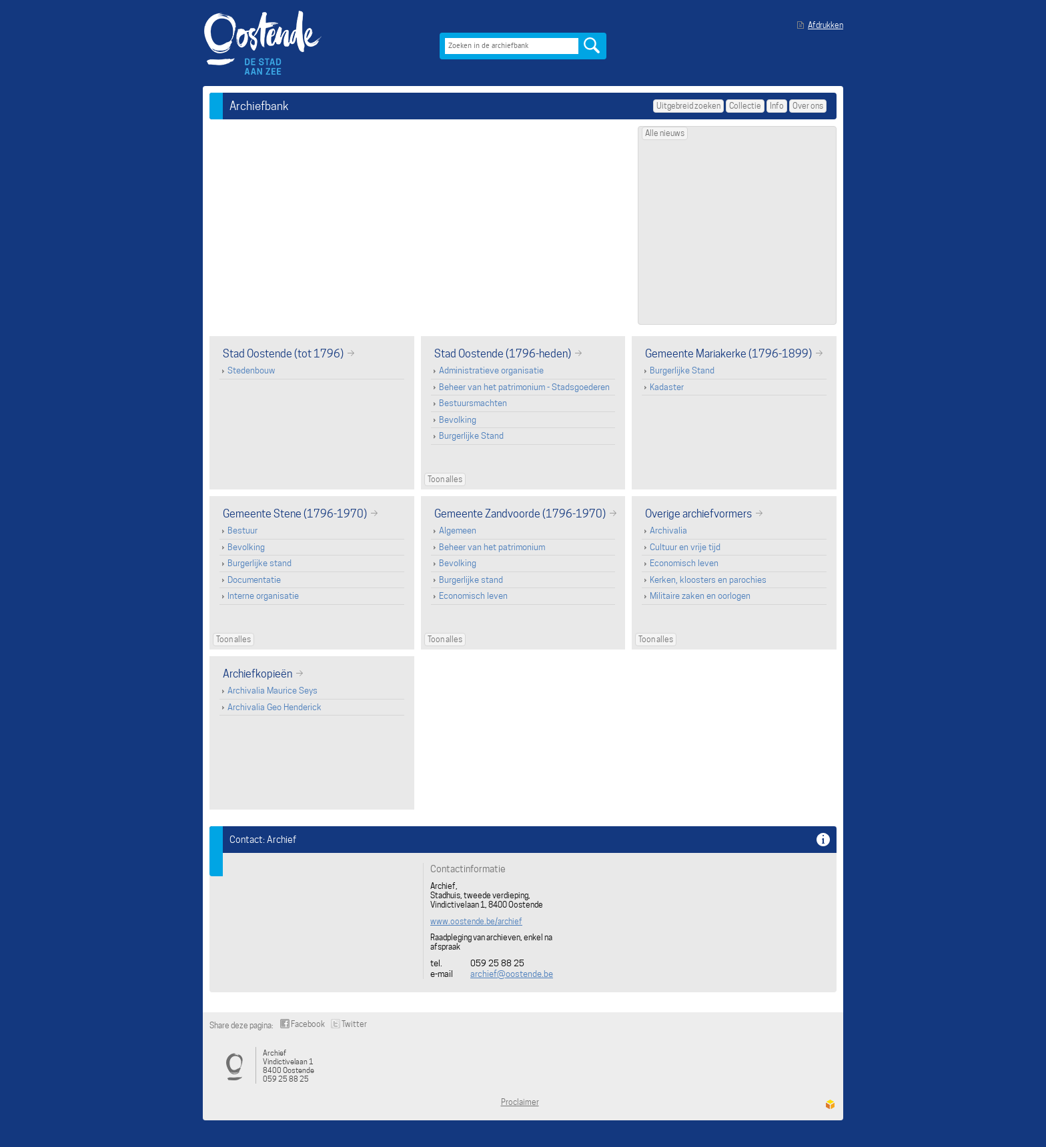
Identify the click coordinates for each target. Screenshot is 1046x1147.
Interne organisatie (263, 596)
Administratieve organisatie (491, 370)
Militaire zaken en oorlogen (700, 596)
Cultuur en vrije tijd (685, 547)
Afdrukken (825, 25)
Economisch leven (473, 596)
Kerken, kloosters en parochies (708, 580)
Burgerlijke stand (259, 563)
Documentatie (254, 580)
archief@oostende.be (511, 974)
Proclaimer (520, 1102)
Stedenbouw (251, 370)
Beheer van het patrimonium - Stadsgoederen (524, 387)
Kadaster (667, 387)
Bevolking (457, 420)
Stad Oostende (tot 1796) (283, 353)
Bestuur (242, 530)
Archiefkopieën (257, 673)
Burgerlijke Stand (471, 436)
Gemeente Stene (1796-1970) (295, 513)
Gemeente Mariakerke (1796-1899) (728, 353)
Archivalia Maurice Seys (272, 691)
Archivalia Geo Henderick (274, 707)
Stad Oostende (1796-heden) (502, 353)
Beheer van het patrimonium (492, 547)
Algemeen (457, 530)
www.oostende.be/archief (476, 921)
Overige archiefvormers (698, 513)
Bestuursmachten (473, 403)
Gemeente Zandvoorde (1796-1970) (520, 513)
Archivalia (668, 530)
